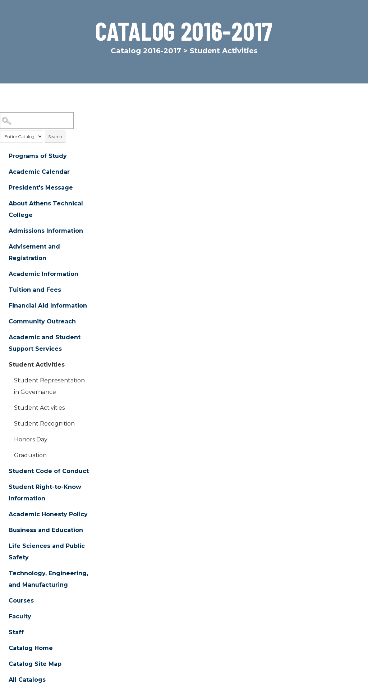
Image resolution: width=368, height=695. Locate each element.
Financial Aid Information (48, 305)
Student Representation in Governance (49, 386)
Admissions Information (46, 230)
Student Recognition (44, 423)
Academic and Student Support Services (44, 343)
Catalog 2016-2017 (146, 50)
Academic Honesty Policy (48, 514)
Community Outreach (42, 321)
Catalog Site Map (35, 663)
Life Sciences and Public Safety (47, 551)
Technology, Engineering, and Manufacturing (48, 579)
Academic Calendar (39, 171)
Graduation (30, 455)
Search (55, 136)
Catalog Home (31, 648)
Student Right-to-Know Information (45, 492)
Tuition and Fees (35, 289)
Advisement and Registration (34, 252)
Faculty (20, 616)
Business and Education (46, 530)
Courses (21, 600)
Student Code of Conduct (49, 471)
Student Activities (37, 364)
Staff (16, 632)
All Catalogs (27, 679)
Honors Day (30, 439)
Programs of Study (38, 156)
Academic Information (43, 274)
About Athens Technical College (46, 209)
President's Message (41, 187)
